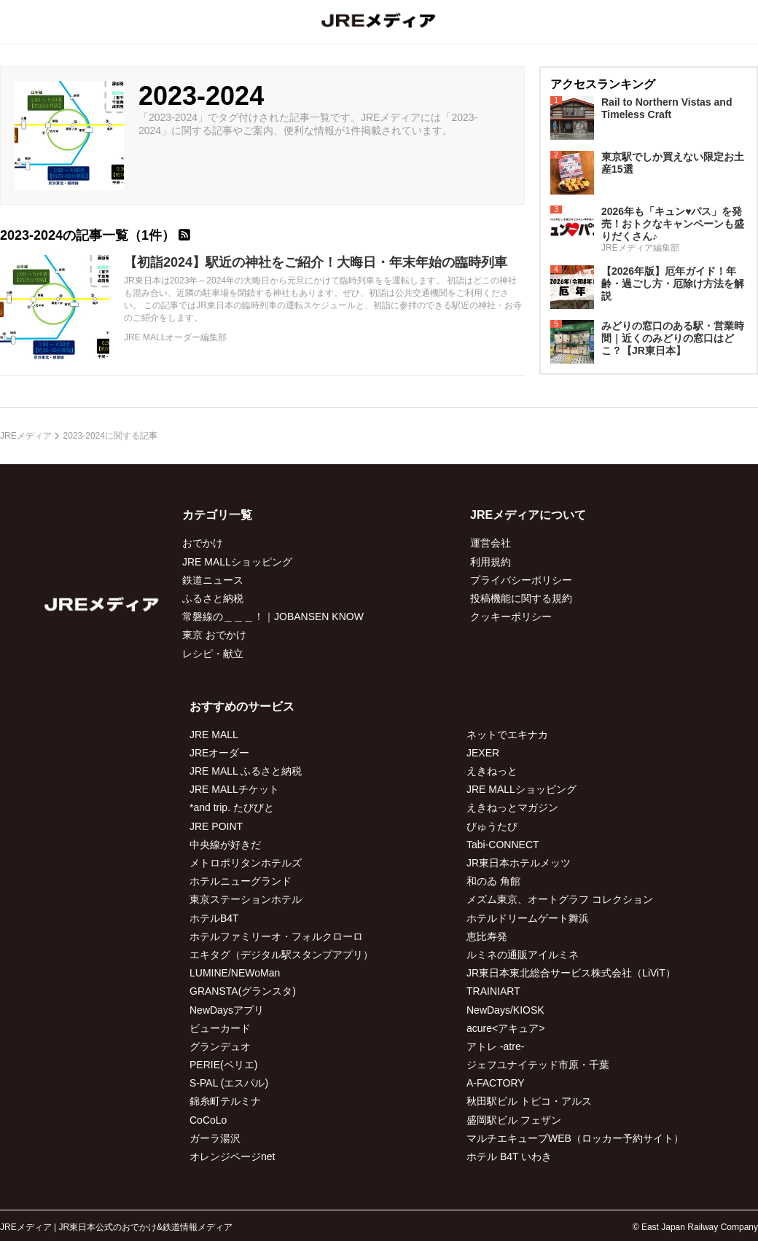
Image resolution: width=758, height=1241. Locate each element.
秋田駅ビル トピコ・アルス (529, 1101)
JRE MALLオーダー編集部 (175, 337)
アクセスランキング (602, 84)
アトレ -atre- (495, 1046)
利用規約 (490, 562)
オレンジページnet (232, 1156)
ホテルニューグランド (241, 881)
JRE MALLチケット (234, 789)
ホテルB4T (214, 918)
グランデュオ (220, 1046)
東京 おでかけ (214, 635)
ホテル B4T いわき (509, 1156)
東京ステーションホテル (246, 899)
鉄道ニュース (212, 580)
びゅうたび (491, 826)
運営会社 (490, 543)
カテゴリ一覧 (217, 515)
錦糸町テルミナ (225, 1101)
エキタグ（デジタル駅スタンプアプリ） (281, 954)
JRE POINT (216, 826)
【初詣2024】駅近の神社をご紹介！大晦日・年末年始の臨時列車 (315, 262)
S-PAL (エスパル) (229, 1083)
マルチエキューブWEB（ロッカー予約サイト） (575, 1138)
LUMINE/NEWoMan (235, 973)
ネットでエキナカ (507, 734)
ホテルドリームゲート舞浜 (527, 918)
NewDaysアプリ (227, 1010)
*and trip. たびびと (232, 807)
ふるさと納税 (212, 598)
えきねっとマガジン (512, 807)
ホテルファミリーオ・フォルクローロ (276, 936)
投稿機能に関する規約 (521, 598)
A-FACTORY (495, 1083)
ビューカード (220, 1028)
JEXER (482, 753)
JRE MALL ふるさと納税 (246, 771)
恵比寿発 (486, 936)
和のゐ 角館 (493, 881)
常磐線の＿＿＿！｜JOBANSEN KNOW (273, 616)
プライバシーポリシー (521, 580)
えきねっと (491, 771)
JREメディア (26, 436)
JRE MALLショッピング (237, 562)
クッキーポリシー (511, 616)
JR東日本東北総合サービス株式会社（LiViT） (571, 973)
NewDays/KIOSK (505, 1010)
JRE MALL (214, 734)
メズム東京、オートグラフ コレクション (559, 899)
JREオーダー (219, 753)
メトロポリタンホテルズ (246, 863)
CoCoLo (208, 1120)
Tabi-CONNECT (502, 844)
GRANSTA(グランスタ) (243, 991)
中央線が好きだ (225, 844)
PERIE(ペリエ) (223, 1064)
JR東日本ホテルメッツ (518, 863)
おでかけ (202, 543)
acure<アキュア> (505, 1028)
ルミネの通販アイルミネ (522, 954)
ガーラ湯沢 (215, 1138)
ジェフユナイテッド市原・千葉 (537, 1064)
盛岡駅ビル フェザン (513, 1120)
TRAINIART (493, 991)
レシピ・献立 (212, 653)
